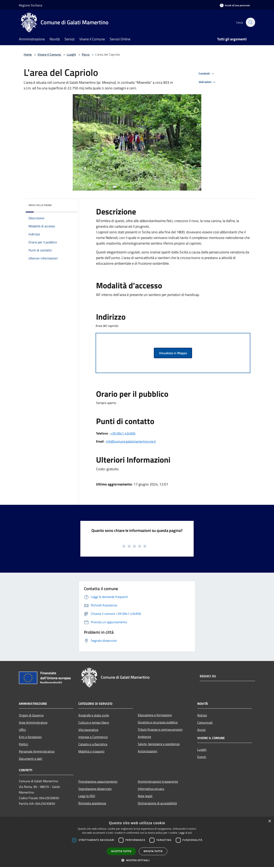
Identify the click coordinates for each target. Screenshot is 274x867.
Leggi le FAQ (86, 796)
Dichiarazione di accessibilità (157, 803)
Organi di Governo (31, 715)
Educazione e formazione (155, 715)
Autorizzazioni (147, 751)
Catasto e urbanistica (92, 744)
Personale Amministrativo (36, 751)
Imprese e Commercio (93, 736)
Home (28, 54)
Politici (23, 744)
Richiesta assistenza (92, 803)
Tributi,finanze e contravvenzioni (160, 729)
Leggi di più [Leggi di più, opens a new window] (185, 832)
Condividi (207, 73)
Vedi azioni (208, 82)
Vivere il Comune (50, 54)
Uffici (22, 729)
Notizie (202, 715)
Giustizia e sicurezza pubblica (158, 722)
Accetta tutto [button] (121, 851)
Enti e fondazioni (30, 736)
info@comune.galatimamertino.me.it (131, 441)
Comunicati (205, 722)
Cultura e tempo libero (93, 722)
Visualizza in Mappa (173, 353)
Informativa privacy (151, 788)
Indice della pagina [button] (40, 205)
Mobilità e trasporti (91, 751)
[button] (137, 860)
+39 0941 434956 (122, 433)
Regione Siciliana (30, 5)
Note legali (145, 796)
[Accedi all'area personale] (235, 5)
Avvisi (201, 729)
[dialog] (137, 842)
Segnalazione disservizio (94, 788)
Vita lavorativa (88, 729)
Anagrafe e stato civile (93, 715)
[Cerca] (250, 22)
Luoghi (71, 54)
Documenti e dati (30, 758)
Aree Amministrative (33, 722)
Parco (85, 54)
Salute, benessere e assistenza (159, 744)
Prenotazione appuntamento (97, 781)
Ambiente (144, 736)
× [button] (269, 821)
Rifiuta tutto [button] (153, 851)
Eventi (201, 756)
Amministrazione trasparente (158, 781)
